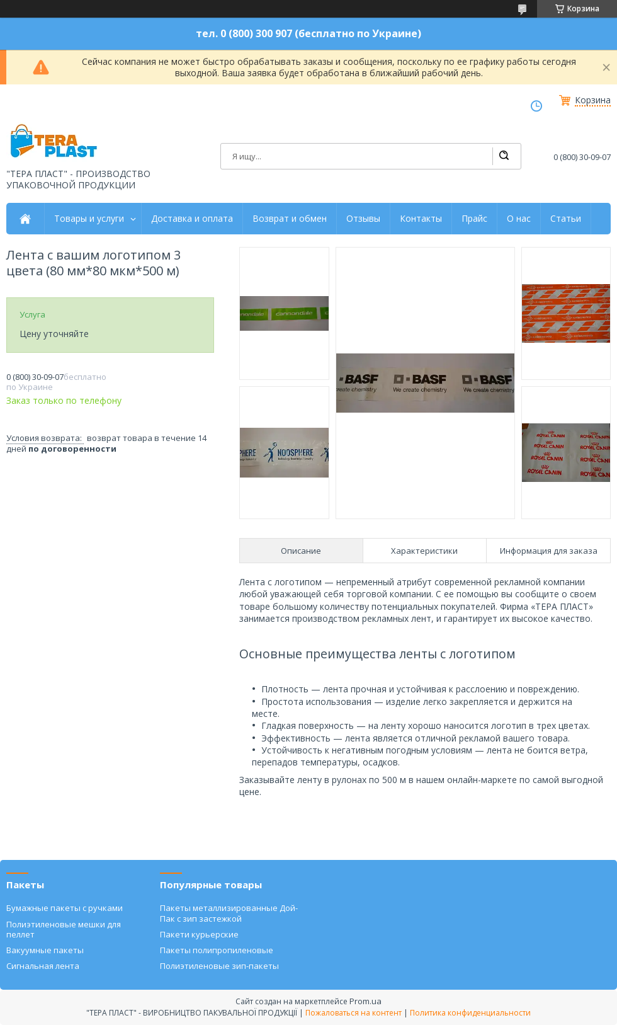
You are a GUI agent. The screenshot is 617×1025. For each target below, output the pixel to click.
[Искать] (503, 156)
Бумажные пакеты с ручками (64, 907)
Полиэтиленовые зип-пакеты (219, 965)
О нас (519, 218)
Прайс (474, 218)
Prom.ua (365, 1001)
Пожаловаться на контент (353, 1012)
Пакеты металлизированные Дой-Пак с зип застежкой (229, 913)
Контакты (421, 218)
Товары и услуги (89, 218)
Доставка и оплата (192, 218)
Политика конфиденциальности (470, 1012)
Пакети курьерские (199, 934)
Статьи (565, 218)
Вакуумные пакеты (45, 950)
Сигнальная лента (42, 965)
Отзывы (363, 218)
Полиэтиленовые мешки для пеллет (63, 929)
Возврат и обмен (289, 218)
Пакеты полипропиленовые (216, 950)
